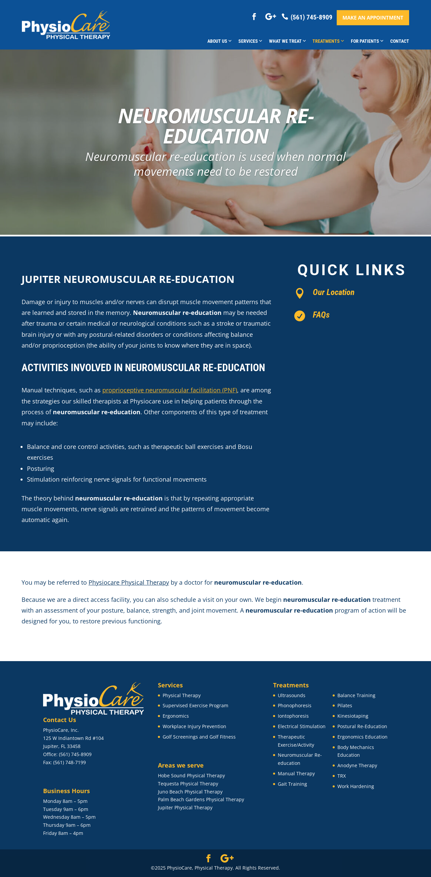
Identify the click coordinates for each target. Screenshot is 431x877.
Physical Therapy (182, 695)
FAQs (321, 315)
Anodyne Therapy (357, 765)
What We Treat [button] (287, 41)
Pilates (344, 705)
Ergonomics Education (362, 737)
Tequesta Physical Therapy (188, 783)
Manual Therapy (296, 773)
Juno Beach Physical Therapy (190, 791)
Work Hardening (355, 786)
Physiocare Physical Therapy (129, 582)
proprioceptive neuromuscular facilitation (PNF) (169, 390)
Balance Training (356, 695)
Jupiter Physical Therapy (185, 807)
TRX (341, 776)
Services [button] (250, 41)
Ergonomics (176, 716)
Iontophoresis (293, 716)
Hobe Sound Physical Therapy (191, 775)
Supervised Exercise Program (195, 705)
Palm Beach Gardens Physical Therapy (201, 799)
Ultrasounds (291, 695)
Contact (399, 41)
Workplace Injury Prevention (194, 726)
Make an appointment (372, 17)
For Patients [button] (367, 41)
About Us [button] (219, 41)
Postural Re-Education (362, 726)
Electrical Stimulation (302, 726)
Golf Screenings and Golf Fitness (199, 737)
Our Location (334, 292)
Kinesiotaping (352, 716)
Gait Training (292, 784)
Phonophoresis (294, 705)
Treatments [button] (328, 41)
